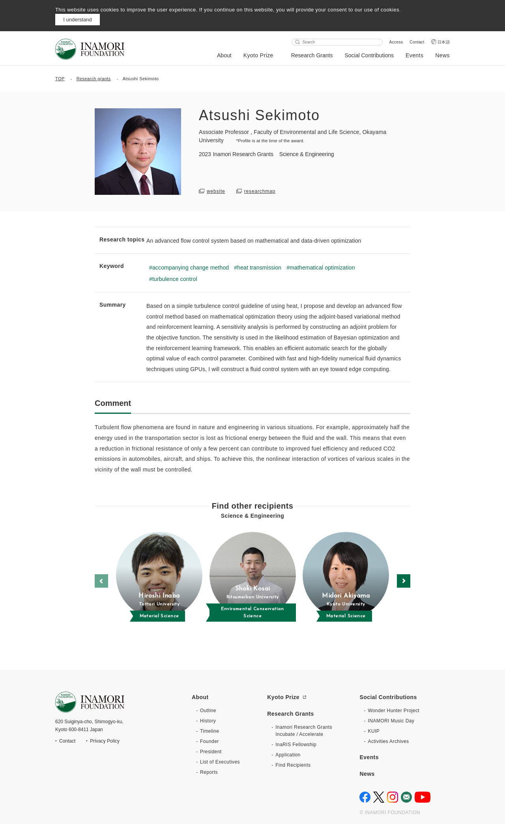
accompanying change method (190, 267)
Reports (209, 772)
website (216, 191)
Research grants (94, 78)
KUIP (374, 731)
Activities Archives (388, 741)
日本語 (444, 42)
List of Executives (220, 762)
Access (396, 42)
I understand (77, 20)
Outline (208, 710)
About (224, 55)
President (210, 751)
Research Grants (312, 55)
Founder (209, 741)
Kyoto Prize (258, 55)
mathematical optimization (322, 267)
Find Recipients (292, 765)
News (442, 55)
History (208, 721)
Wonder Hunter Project (393, 710)
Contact (417, 42)
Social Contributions (369, 55)
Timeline (209, 731)
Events (414, 55)
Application (287, 755)
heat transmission (259, 267)
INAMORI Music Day (391, 721)
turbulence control (174, 279)
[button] (403, 581)
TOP (60, 78)
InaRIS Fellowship (295, 744)
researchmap (259, 191)
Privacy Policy (105, 741)
